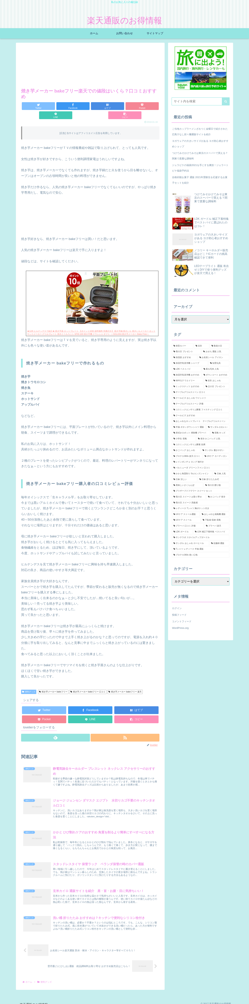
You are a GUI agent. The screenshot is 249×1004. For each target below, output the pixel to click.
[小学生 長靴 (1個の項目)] (184, 438)
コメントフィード (181, 621)
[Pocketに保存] (102, 106)
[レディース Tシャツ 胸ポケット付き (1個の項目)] (200, 508)
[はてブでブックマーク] (79, 106)
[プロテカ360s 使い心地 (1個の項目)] (200, 555)
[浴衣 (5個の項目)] (201, 346)
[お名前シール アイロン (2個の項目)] (213, 357)
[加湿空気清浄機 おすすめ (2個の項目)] (186, 375)
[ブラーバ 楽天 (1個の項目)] (216, 526)
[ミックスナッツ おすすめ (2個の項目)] (187, 386)
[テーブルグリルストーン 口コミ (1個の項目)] (200, 392)
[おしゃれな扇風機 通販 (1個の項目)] (214, 514)
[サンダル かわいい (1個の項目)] (217, 427)
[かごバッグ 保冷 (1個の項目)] (217, 496)
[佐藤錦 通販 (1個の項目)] (219, 543)
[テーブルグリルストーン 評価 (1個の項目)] (200, 403)
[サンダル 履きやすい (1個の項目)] (215, 450)
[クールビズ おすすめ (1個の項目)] (200, 415)
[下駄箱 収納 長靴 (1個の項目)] (215, 520)
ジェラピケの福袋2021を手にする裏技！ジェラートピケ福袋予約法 (200, 168)
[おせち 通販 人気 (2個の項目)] (215, 351)
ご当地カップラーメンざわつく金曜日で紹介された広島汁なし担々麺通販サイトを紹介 (200, 131)
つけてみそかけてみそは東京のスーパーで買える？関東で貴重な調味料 (200, 156)
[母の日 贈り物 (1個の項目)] (216, 485)
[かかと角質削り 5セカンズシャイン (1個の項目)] (192, 473)
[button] (148, 106)
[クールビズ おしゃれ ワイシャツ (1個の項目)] (200, 398)
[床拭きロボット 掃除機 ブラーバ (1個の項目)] (191, 433)
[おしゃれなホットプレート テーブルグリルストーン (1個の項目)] (200, 421)
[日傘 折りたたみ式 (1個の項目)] (213, 479)
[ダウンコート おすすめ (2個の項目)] (215, 375)
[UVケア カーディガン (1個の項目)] (216, 456)
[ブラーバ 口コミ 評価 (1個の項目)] (188, 526)
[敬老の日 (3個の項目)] (219, 346)
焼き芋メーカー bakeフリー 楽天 (125, 682)
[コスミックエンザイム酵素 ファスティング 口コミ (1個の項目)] (200, 409)
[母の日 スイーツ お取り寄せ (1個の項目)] (189, 496)
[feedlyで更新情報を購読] (55, 728)
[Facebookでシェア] (56, 106)
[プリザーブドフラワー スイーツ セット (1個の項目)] (200, 491)
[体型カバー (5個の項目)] (182, 346)
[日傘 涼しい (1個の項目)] (184, 479)
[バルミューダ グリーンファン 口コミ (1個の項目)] (200, 467)
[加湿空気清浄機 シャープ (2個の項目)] (190, 363)
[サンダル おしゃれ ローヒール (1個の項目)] (190, 543)
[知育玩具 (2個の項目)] (219, 363)
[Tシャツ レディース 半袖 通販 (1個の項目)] (200, 549)
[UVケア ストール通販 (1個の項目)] (186, 514)
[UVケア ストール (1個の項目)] (186, 520)
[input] (201, 101)
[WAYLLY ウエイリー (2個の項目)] (187, 380)
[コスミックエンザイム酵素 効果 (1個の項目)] (200, 444)
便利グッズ (28, 682)
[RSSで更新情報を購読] (125, 728)
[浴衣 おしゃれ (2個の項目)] (216, 380)
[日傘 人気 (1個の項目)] (221, 473)
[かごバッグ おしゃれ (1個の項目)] (186, 450)
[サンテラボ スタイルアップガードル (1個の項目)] (200, 537)
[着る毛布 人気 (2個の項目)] (215, 369)
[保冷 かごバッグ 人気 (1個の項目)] (212, 438)
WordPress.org (180, 628)
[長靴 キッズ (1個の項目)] (220, 433)
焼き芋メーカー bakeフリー (53, 682)
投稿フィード (179, 614)
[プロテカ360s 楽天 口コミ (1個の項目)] (187, 456)
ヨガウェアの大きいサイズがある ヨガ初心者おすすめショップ (200, 144)
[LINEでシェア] (125, 106)
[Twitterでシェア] (33, 106)
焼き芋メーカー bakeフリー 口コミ (88, 682)
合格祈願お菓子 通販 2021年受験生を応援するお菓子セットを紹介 (199, 180)
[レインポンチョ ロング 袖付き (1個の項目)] (200, 462)
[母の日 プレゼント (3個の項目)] (186, 351)
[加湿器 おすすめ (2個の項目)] (184, 357)
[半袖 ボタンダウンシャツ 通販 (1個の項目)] (189, 427)
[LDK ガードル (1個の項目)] (182, 531)
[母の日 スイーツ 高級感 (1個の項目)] (200, 502)
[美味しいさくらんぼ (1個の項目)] (187, 485)
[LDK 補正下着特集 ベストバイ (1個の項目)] (211, 531)
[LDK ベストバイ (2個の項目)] (186, 369)
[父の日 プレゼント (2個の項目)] (216, 386)
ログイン (177, 608)
